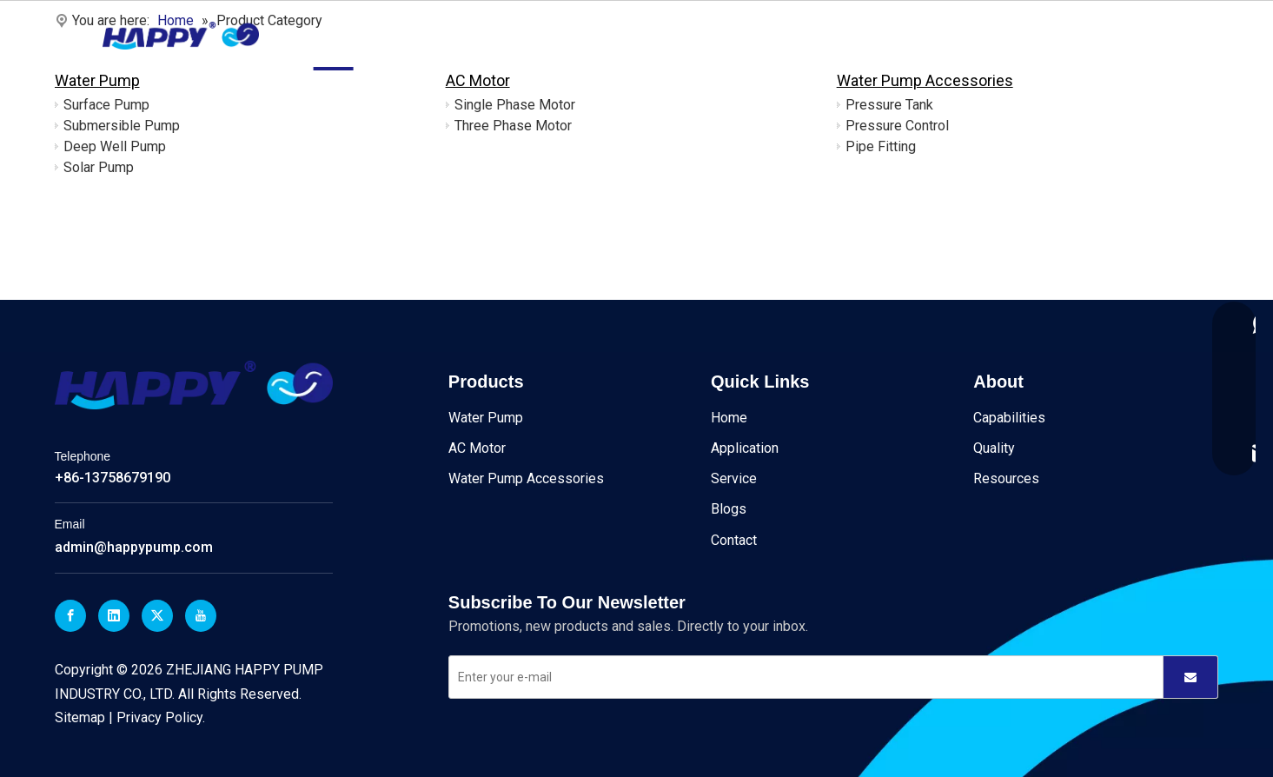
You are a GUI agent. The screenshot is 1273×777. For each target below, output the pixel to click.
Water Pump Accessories (925, 80)
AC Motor (478, 80)
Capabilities (1009, 417)
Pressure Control (897, 125)
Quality (994, 448)
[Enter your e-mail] (795, 677)
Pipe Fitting (880, 146)
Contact (772, 35)
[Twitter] (157, 616)
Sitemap (80, 717)
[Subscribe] (1190, 677)
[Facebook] (70, 616)
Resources (1006, 478)
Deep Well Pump (114, 146)
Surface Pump (106, 104)
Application (555, 35)
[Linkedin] (113, 616)
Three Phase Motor (513, 125)
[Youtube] (200, 616)
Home (333, 35)
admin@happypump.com (134, 547)
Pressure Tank (889, 104)
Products (406, 35)
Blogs (705, 35)
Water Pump (97, 80)
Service (638, 35)
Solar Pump (98, 167)
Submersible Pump (121, 125)
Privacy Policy (159, 717)
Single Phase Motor (514, 104)
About (477, 35)
